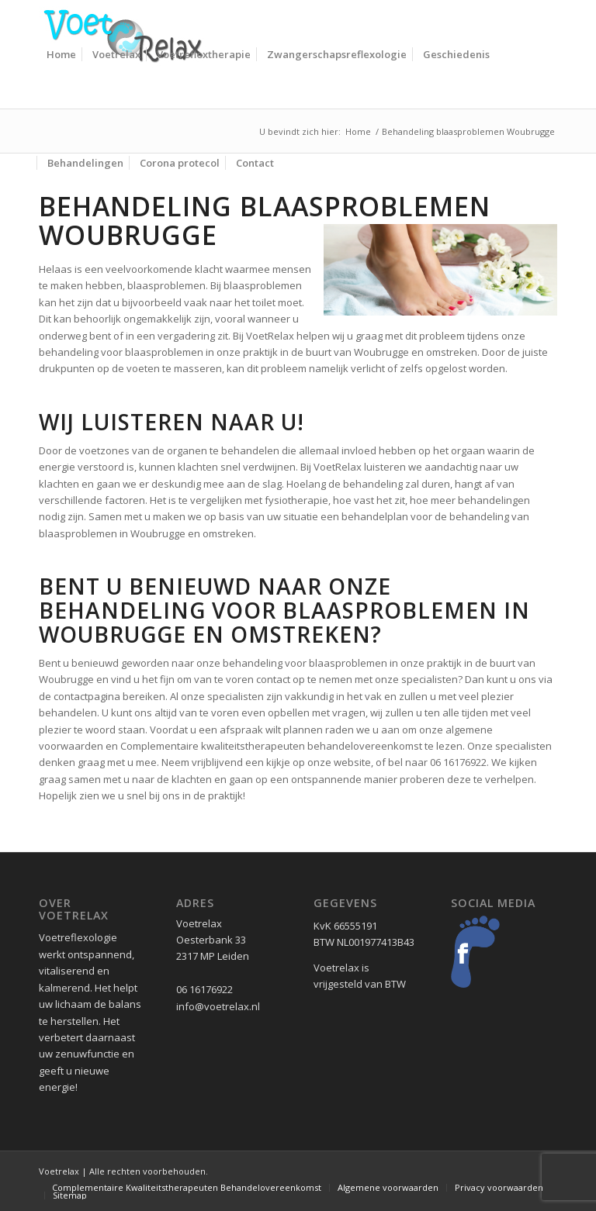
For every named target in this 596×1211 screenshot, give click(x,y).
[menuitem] (61, 54)
